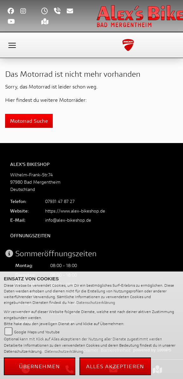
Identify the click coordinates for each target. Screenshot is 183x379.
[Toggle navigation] (12, 45)
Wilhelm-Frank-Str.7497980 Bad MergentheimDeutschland (35, 182)
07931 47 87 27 (60, 201)
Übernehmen (39, 366)
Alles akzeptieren (115, 366)
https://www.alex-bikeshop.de (75, 211)
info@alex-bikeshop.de (68, 220)
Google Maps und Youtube (37, 332)
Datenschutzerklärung (95, 302)
